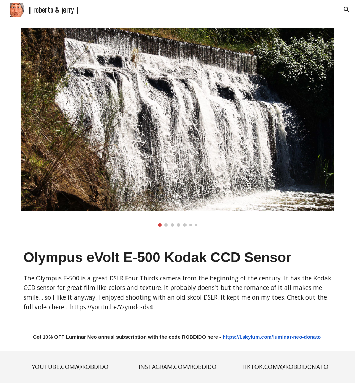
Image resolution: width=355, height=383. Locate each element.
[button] (346, 9)
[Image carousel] (178, 127)
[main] (178, 279)
